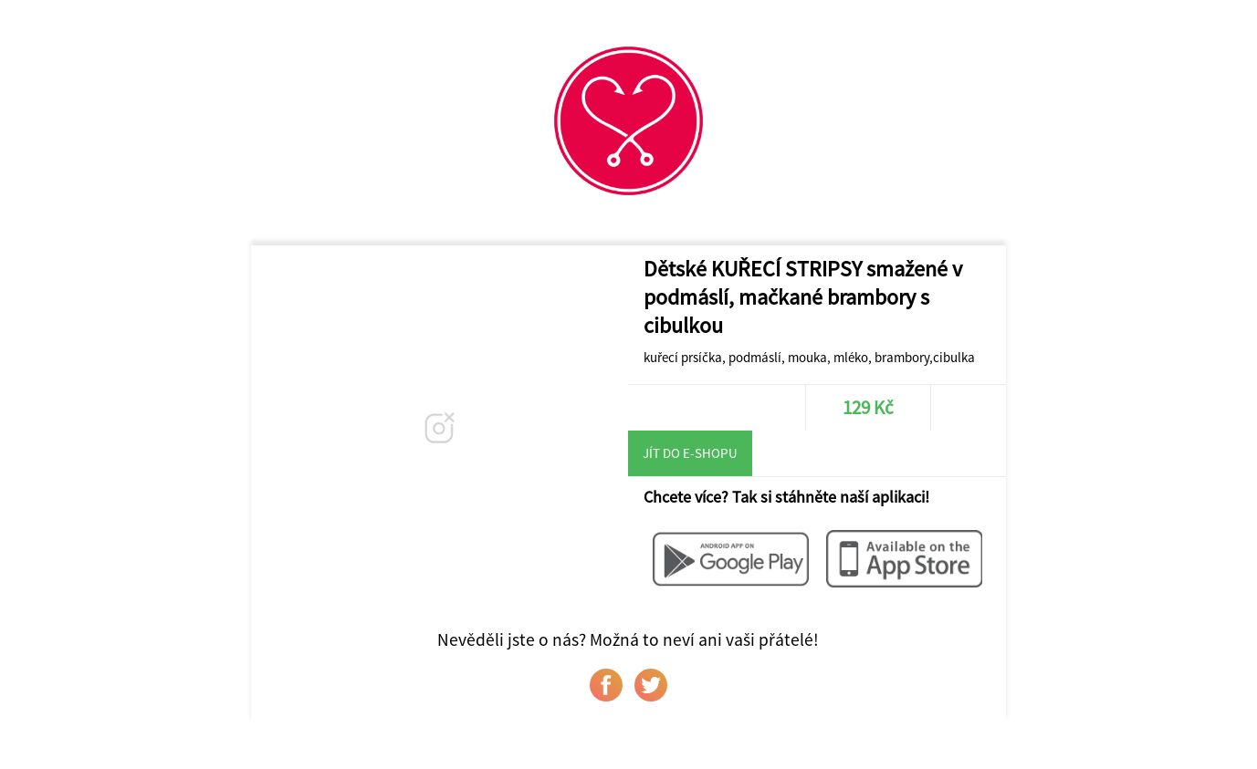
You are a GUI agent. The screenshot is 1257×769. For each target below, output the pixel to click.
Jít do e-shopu (690, 453)
